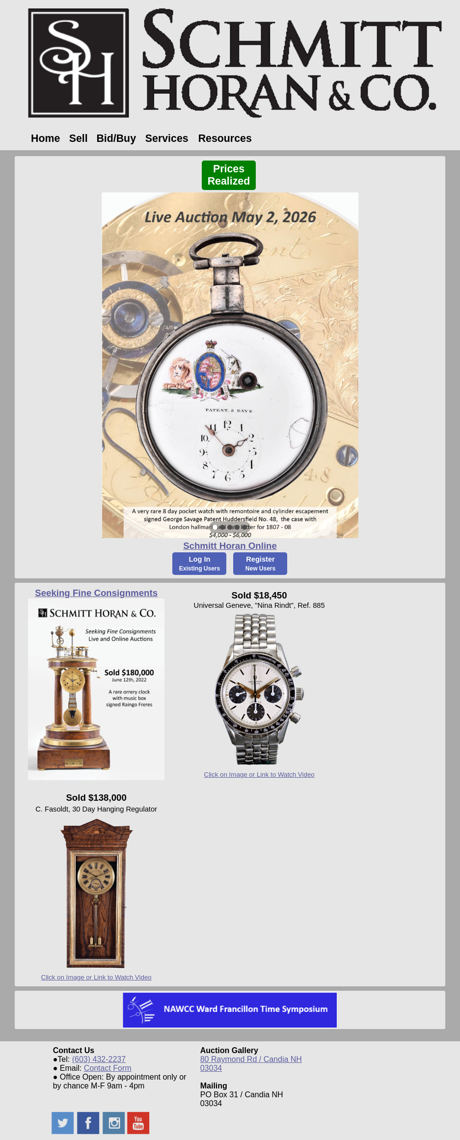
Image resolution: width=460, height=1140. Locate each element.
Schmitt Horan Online (230, 546)
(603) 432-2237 (99, 1059)
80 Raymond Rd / (232, 1059)
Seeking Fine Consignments (96, 593)
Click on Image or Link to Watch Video (259, 774)
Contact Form (108, 1068)
